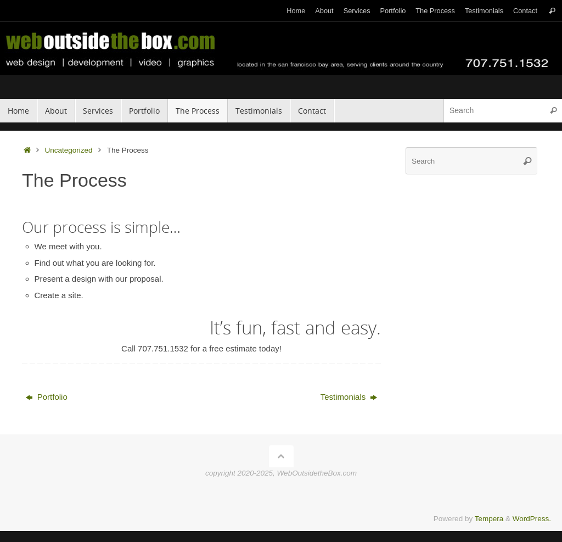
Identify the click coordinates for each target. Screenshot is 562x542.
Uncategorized (69, 150)
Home (295, 11)
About (324, 11)
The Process (435, 11)
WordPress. (532, 519)
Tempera (489, 519)
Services (357, 11)
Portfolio (393, 11)
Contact (525, 11)
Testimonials (484, 11)
